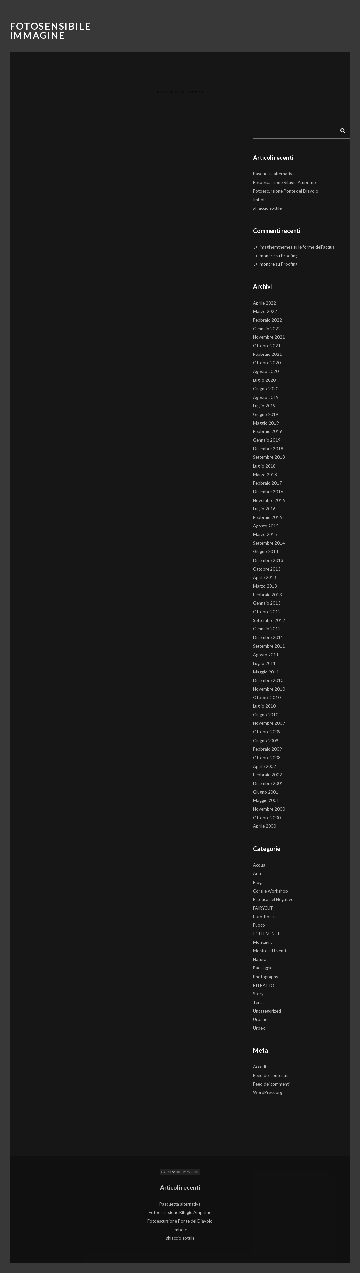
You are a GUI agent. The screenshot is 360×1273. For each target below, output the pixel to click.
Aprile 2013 (264, 577)
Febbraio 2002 (267, 774)
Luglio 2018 (264, 466)
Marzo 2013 (265, 586)
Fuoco (259, 925)
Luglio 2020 (264, 380)
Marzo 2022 (265, 311)
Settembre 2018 (269, 457)
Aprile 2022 (264, 303)
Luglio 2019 (264, 405)
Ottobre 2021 (267, 345)
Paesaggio (263, 967)
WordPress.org (267, 1092)
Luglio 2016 (264, 508)
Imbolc (259, 199)
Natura (259, 959)
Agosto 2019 (266, 397)
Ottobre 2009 (267, 731)
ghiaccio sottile (267, 208)
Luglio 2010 (264, 706)
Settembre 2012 (269, 620)
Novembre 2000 (269, 809)
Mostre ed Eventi (269, 950)
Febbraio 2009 (267, 749)
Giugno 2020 (265, 388)
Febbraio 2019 (267, 431)
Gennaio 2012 (267, 628)
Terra (258, 1002)
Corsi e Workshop (270, 891)
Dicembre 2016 (268, 491)
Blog (257, 882)
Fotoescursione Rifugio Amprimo (284, 182)
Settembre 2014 (269, 543)
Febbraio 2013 (267, 594)
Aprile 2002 (264, 766)
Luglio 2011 (264, 663)
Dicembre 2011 (268, 637)
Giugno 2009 (265, 740)
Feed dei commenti (271, 1084)
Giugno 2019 (265, 414)
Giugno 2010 (265, 714)
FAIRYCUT (263, 908)
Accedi (259, 1066)
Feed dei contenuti (271, 1075)
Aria (257, 873)
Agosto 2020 (266, 371)
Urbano (260, 1019)
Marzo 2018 (265, 474)
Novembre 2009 (269, 723)
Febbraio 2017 (267, 483)
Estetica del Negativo (273, 899)
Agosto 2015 (266, 525)
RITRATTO (263, 985)
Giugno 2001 (265, 792)
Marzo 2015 (265, 534)
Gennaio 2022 (267, 328)
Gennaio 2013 (267, 603)
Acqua (259, 865)
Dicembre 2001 (268, 783)
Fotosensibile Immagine (50, 30)
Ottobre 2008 (267, 757)
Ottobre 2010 (267, 697)
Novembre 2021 (269, 337)
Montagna (263, 942)
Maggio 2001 (266, 800)
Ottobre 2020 (267, 362)
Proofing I (290, 255)
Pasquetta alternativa (274, 173)
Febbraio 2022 (267, 320)
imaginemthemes (276, 247)
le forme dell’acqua (316, 247)
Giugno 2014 (265, 551)
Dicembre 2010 (268, 680)
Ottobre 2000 (267, 817)
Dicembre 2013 (268, 560)
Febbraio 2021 (267, 354)
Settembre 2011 (269, 646)
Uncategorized (267, 1011)
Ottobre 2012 (267, 611)
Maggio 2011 (266, 671)
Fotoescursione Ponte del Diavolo (285, 191)
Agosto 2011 (266, 654)
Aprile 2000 (264, 826)
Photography (265, 976)
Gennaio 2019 (267, 440)
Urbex (259, 1028)
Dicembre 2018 (268, 448)
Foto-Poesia (265, 916)
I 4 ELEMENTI (266, 933)
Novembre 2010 (269, 689)
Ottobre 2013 (267, 569)
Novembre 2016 (269, 500)
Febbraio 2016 (267, 517)
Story (258, 993)
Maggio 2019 (266, 423)
